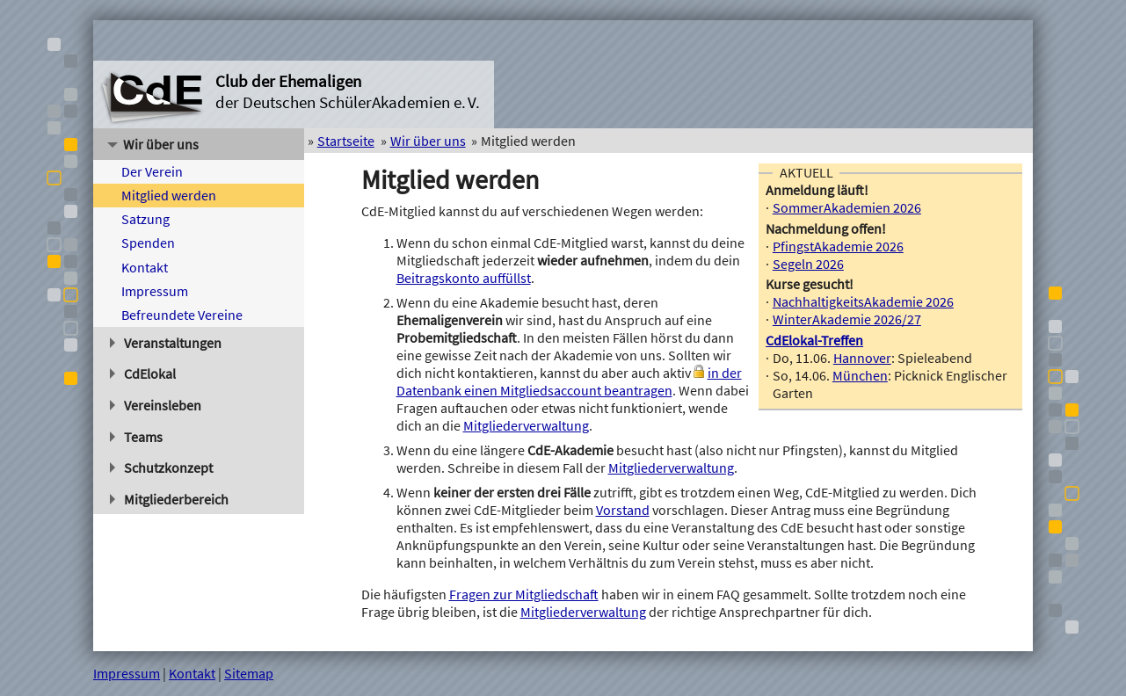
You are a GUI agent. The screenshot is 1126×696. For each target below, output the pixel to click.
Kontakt (144, 267)
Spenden (148, 242)
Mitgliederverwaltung (526, 425)
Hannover (862, 357)
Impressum (154, 291)
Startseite (345, 140)
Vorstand (623, 509)
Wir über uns (153, 144)
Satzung (145, 219)
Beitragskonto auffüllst (463, 277)
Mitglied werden (168, 195)
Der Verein (152, 171)
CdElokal (143, 373)
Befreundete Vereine (182, 314)
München (860, 375)
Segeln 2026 (808, 263)
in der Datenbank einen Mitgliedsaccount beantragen (569, 381)
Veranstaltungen (166, 343)
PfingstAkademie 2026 (838, 246)
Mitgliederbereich (169, 499)
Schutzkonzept (161, 467)
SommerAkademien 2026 (847, 207)
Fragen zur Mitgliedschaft (524, 594)
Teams (136, 437)
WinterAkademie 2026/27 (847, 319)
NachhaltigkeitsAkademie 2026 (863, 301)
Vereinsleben (155, 405)
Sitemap (248, 673)
